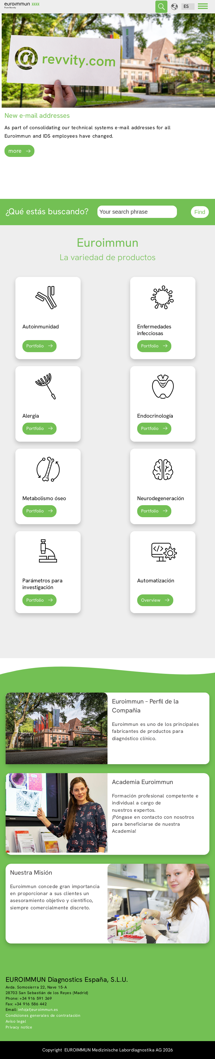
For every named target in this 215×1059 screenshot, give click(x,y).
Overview (150, 600)
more (15, 150)
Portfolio (35, 346)
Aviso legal (16, 1021)
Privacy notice (19, 1027)
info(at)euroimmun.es (38, 1009)
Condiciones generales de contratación (43, 1015)
